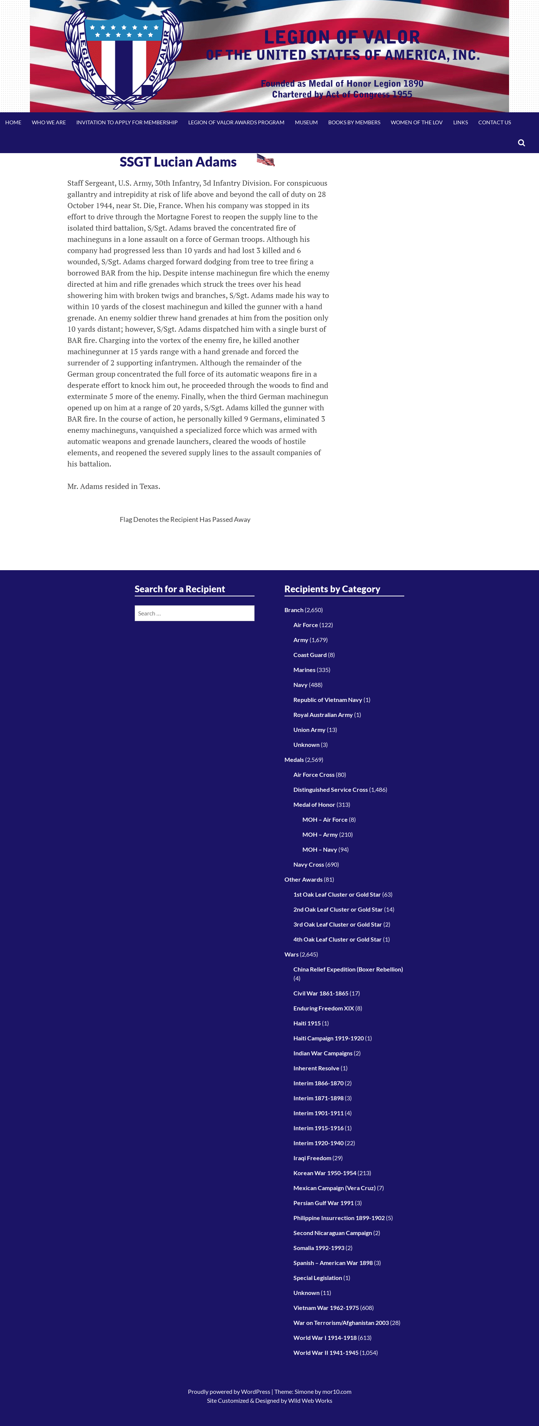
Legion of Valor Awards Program (236, 122)
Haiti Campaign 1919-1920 (328, 1038)
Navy (300, 684)
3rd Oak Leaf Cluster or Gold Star (337, 924)
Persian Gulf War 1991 (323, 1202)
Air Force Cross (314, 774)
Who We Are (49, 122)
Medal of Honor (314, 804)
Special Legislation (317, 1277)
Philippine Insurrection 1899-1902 (339, 1217)
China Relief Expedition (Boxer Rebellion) (348, 969)
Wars (291, 954)
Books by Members (354, 122)
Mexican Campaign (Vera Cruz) (334, 1187)
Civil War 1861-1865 (320, 993)
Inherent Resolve (316, 1067)
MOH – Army (320, 834)
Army (300, 639)
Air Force (305, 624)
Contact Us (494, 122)
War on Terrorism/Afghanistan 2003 (341, 1322)
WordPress (255, 1391)
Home (13, 122)
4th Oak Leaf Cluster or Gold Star (337, 939)
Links (460, 122)
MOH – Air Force (325, 819)
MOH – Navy (319, 849)
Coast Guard (310, 654)
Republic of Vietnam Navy (327, 699)
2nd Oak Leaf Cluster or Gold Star (338, 909)
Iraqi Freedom (312, 1157)
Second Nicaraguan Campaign (332, 1232)
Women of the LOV (417, 122)
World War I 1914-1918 (325, 1337)
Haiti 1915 (307, 1023)
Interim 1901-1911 (318, 1112)
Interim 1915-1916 (318, 1127)
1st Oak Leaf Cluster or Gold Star (337, 894)
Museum (306, 122)
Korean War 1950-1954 (324, 1172)
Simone (304, 1391)
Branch (294, 609)
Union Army (309, 729)
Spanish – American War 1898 (333, 1262)
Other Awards (303, 879)
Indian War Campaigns (323, 1052)
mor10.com (336, 1391)
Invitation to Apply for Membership (127, 122)
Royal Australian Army (323, 714)
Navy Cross (308, 864)
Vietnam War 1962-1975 (326, 1307)
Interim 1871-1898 (318, 1097)
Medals (294, 759)
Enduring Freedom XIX (323, 1008)
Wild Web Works (310, 1400)
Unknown (306, 744)
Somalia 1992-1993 (318, 1247)
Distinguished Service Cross (330, 789)
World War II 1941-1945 (326, 1352)
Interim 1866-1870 (318, 1082)
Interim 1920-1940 (318, 1142)
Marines (304, 669)
